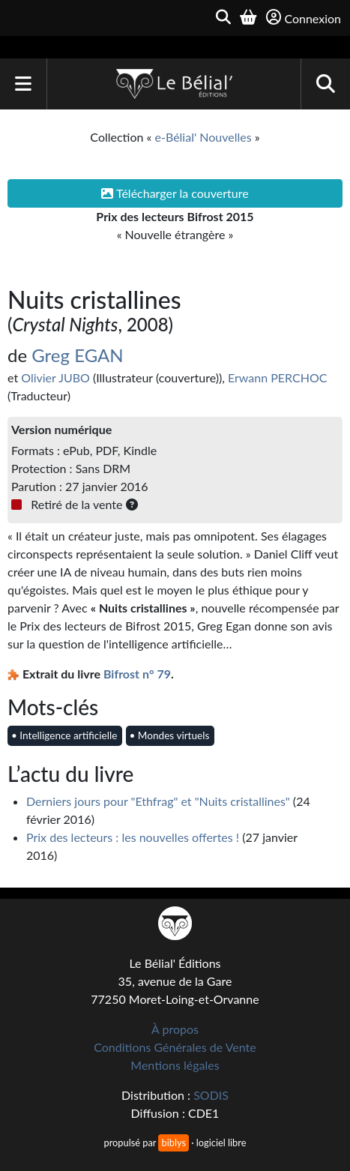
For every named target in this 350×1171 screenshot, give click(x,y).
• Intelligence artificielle (64, 735)
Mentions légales (174, 1065)
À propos (175, 1029)
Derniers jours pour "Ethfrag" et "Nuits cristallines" (158, 801)
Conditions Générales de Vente (175, 1047)
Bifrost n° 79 (137, 673)
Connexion (303, 17)
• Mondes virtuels (170, 735)
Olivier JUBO (55, 377)
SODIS (211, 1095)
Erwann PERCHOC (277, 377)
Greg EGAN (77, 355)
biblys (173, 1143)
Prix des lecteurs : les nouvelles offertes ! (132, 837)
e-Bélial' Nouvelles (203, 137)
